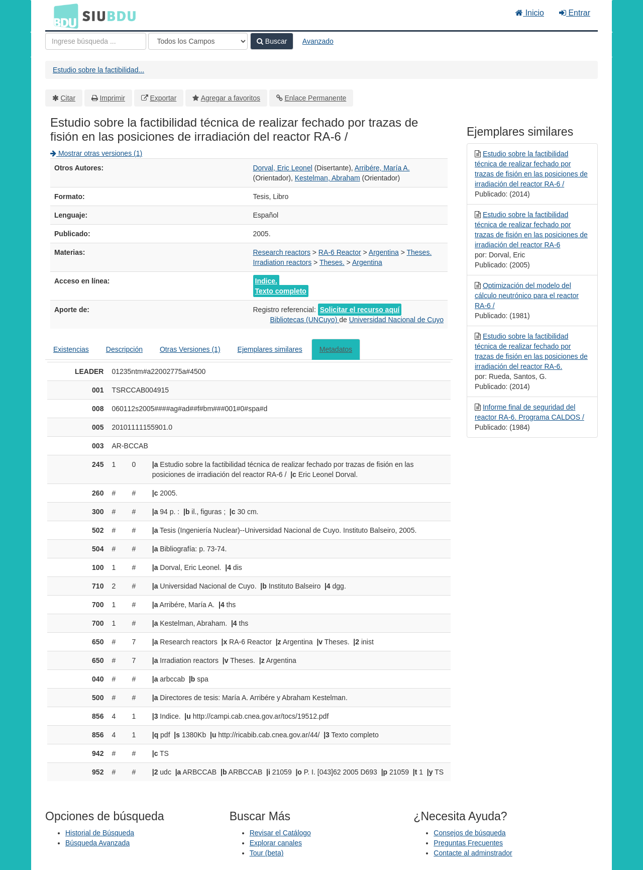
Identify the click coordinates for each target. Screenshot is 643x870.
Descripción (124, 349)
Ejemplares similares (270, 349)
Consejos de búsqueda (469, 833)
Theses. (419, 252)
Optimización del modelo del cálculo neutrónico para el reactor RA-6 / (527, 295)
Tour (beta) (267, 853)
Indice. (266, 281)
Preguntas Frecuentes (468, 843)
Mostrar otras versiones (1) (96, 153)
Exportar (163, 98)
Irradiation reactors (282, 262)
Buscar (272, 41)
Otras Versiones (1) (190, 349)
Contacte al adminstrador (473, 853)
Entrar (574, 13)
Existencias (71, 349)
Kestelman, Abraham (327, 178)
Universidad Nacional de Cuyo (396, 320)
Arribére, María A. (382, 168)
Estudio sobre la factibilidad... (98, 70)
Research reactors (281, 252)
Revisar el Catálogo (280, 833)
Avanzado (318, 41)
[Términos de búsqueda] (95, 41)
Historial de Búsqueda (99, 833)
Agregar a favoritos (230, 98)
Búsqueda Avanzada (97, 843)
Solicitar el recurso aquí (360, 310)
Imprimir (112, 98)
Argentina (384, 252)
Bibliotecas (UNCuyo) (304, 320)
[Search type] (198, 41)
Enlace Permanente (315, 98)
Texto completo (280, 291)
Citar (68, 98)
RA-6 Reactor (339, 252)
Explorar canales (276, 843)
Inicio (529, 13)
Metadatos (335, 349)
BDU (63, 15)
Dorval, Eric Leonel (282, 168)
